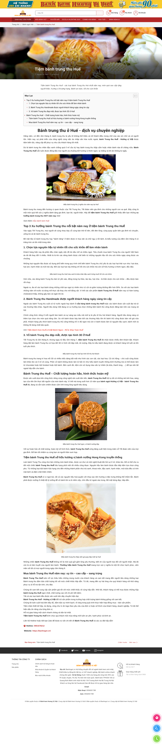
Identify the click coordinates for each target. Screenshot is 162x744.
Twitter (74, 650)
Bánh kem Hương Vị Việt (76, 701)
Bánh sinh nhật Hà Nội (77, 681)
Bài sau (133, 642)
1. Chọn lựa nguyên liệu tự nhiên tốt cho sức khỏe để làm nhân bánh (57, 103)
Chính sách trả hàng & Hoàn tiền (45, 665)
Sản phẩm (15, 667)
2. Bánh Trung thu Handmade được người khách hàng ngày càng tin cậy (59, 107)
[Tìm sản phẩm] (65, 13)
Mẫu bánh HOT (41, 20)
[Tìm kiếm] (99, 13)
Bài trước (123, 642)
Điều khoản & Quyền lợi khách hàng (43, 671)
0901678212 (39, 626)
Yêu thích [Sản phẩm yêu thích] (126, 13)
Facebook (62, 650)
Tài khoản (139, 13)
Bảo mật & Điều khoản (43, 676)
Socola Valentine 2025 (71, 19)
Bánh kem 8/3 (114, 19)
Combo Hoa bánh (89, 19)
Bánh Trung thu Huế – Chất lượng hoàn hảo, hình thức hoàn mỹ (53, 115)
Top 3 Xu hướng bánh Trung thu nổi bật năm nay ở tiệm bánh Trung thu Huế (58, 100)
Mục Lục (78, 96)
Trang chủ (15, 664)
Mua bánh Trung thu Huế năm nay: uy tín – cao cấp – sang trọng (56, 122)
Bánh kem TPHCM (102, 678)
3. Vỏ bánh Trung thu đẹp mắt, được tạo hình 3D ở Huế (52, 111)
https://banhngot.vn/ (41, 631)
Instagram (100, 650)
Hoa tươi (102, 20)
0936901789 (91, 690)
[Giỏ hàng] (112, 13)
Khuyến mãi (55, 19)
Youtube (86, 650)
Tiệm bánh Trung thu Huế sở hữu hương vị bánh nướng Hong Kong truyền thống (62, 118)
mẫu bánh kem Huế (41, 221)
